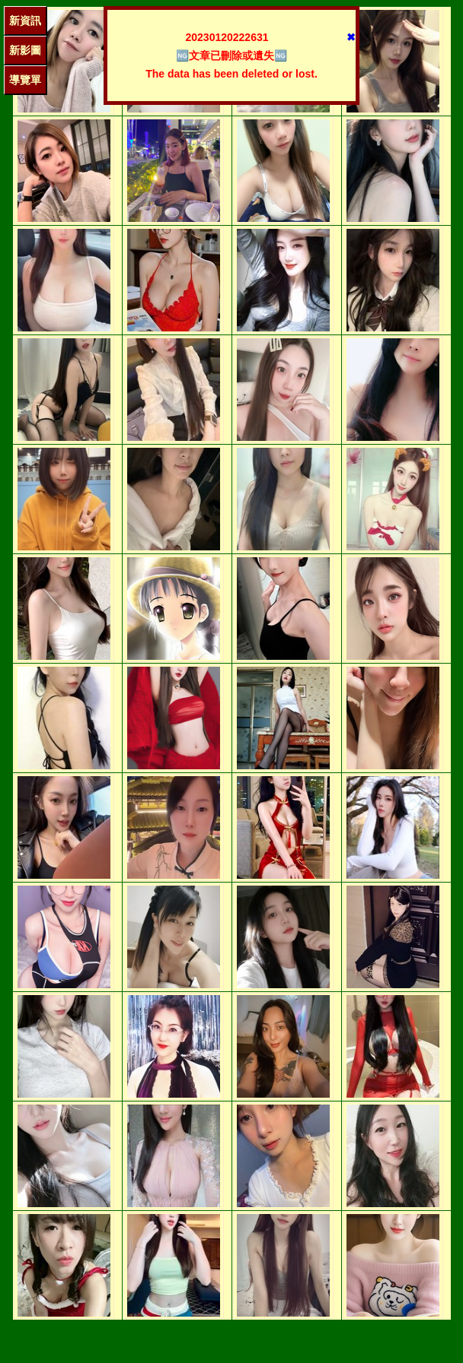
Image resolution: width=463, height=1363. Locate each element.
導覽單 (25, 80)
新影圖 (25, 50)
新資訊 (25, 20)
